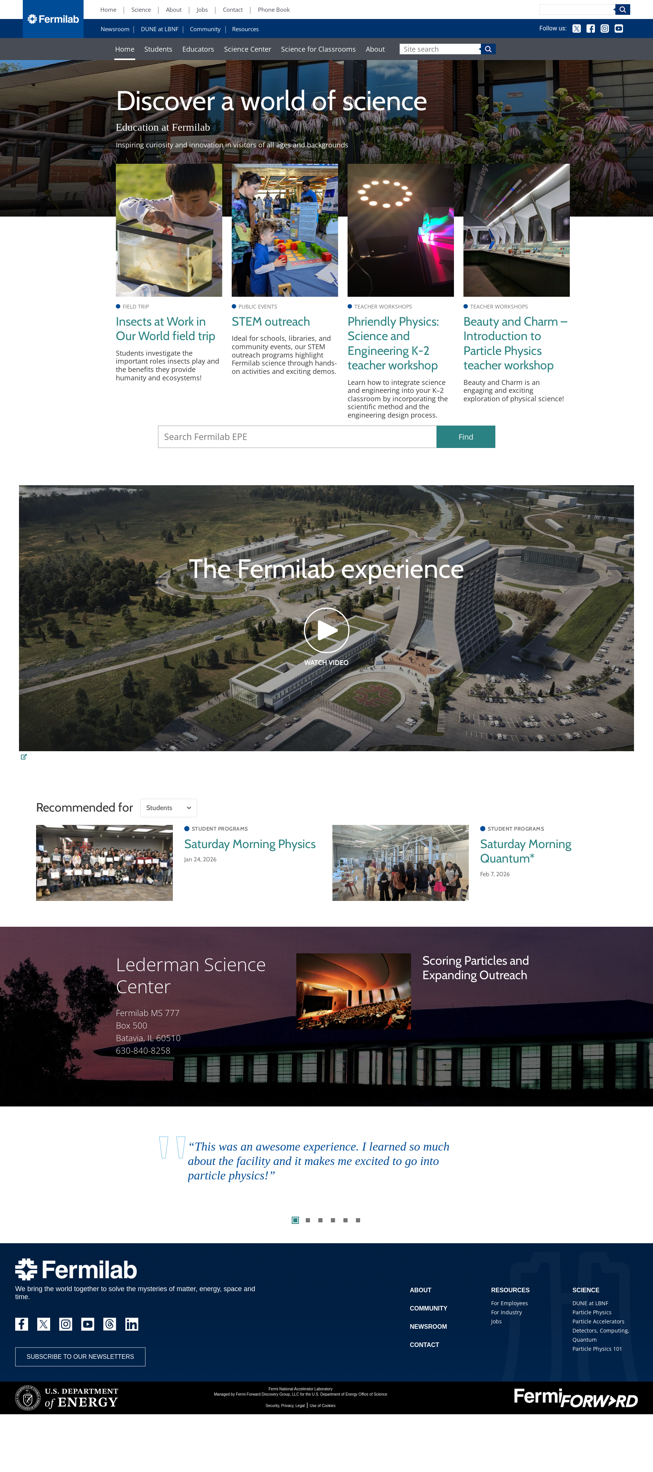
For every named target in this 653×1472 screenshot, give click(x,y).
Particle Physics (592, 1312)
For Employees (509, 1303)
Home (108, 10)
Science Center (247, 49)
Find (466, 437)
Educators (198, 49)
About (174, 10)
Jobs (202, 10)
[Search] (577, 9)
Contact (233, 10)
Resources (245, 29)
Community (205, 29)
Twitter (576, 28)
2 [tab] (308, 1220)
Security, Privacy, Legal (285, 1406)
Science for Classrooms (318, 49)
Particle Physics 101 (597, 1348)
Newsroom (115, 29)
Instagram (605, 28)
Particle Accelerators (598, 1321)
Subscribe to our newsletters (80, 1356)
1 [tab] (295, 1220)
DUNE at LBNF (160, 29)
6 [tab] (358, 1220)
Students (158, 49)
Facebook (591, 28)
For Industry (506, 1312)
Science (141, 10)
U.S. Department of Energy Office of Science (349, 1394)
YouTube (619, 28)
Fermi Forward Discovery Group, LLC (267, 1394)
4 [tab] (333, 1220)
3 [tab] (320, 1220)
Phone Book (274, 10)
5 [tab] (345, 1220)
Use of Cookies (322, 1406)
